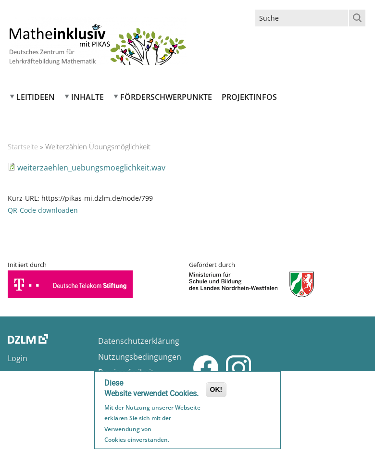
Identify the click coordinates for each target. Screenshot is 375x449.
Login (17, 358)
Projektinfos (249, 97)
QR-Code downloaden (43, 210)
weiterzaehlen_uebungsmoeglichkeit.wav (91, 167)
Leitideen (35, 97)
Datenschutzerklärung (138, 341)
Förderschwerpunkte (166, 97)
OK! (216, 390)
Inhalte (87, 97)
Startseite (23, 146)
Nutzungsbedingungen (139, 357)
